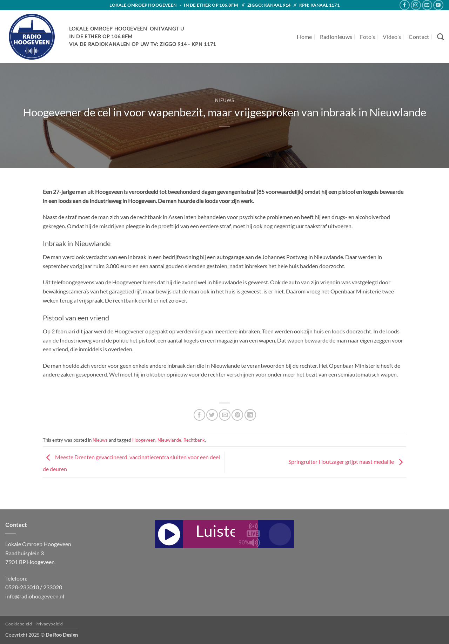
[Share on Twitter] (212, 415)
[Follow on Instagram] (416, 5)
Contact (419, 36)
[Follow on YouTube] (438, 5)
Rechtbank (194, 440)
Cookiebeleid (18, 623)
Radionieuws (336, 36)
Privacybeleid (49, 623)
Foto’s (367, 36)
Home (304, 36)
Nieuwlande (169, 440)
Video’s (392, 36)
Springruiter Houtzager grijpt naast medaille (347, 461)
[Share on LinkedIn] (250, 415)
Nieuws (224, 100)
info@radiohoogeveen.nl (34, 596)
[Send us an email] (427, 5)
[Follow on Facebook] (405, 5)
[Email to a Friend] (224, 415)
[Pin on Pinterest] (237, 415)
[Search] (440, 36)
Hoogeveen (143, 440)
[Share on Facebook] (199, 415)
